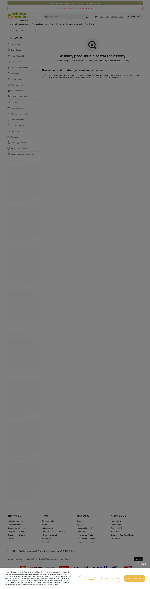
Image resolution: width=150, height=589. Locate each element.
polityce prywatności (32, 578)
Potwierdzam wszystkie (134, 578)
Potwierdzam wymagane (90, 578)
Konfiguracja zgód (112, 578)
